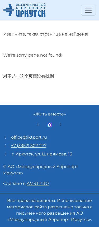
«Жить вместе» (49, 114)
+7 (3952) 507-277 (28, 145)
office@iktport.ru (29, 137)
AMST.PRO (38, 183)
